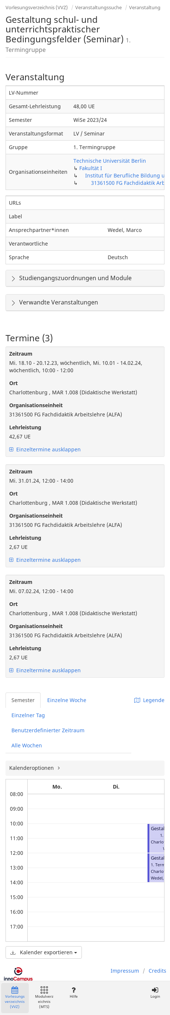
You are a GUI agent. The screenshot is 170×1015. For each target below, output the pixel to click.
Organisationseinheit (36, 405)
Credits (157, 970)
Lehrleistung (25, 427)
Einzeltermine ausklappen (45, 449)
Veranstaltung (144, 7)
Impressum (125, 970)
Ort (13, 383)
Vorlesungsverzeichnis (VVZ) (37, 7)
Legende (149, 700)
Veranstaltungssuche (98, 7)
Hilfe (73, 993)
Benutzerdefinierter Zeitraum (47, 730)
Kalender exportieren (43, 952)
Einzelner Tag (28, 715)
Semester (23, 700)
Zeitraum (20, 353)
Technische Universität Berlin (109, 160)
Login (155, 993)
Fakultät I (90, 168)
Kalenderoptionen (32, 767)
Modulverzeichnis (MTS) (44, 998)
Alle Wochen (26, 745)
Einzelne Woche (66, 700)
